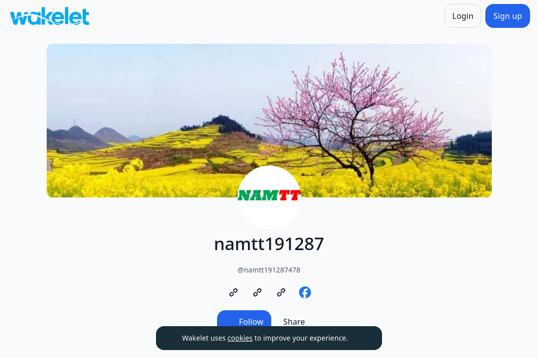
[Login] (463, 16)
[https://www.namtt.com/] (233, 292)
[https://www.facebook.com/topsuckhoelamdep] (305, 292)
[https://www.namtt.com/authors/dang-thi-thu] (281, 292)
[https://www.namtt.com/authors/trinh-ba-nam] (257, 292)
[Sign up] (507, 16)
